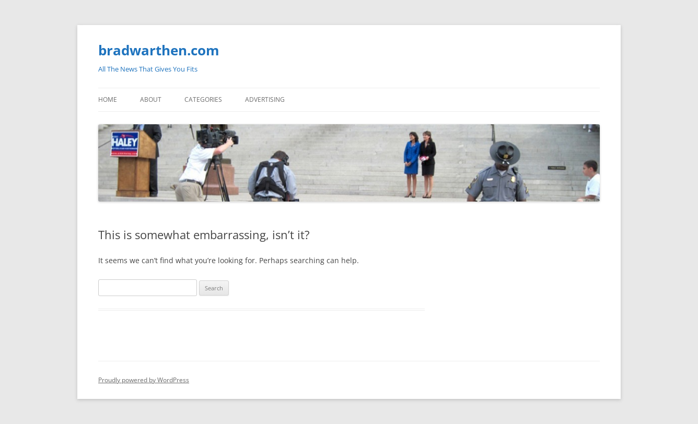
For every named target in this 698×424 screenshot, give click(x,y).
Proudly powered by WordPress (143, 379)
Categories (203, 99)
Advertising (265, 99)
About (150, 99)
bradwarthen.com (158, 50)
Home (107, 99)
